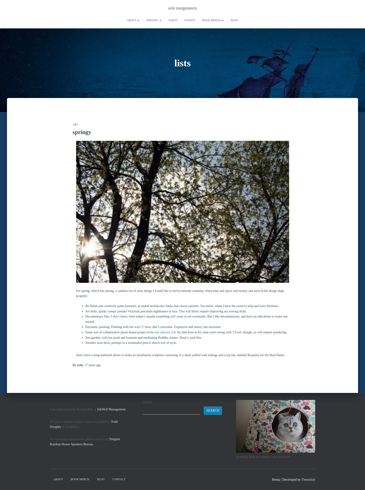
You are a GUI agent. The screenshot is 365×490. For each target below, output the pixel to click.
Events (189, 20)
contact (118, 479)
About (133, 20)
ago (92, 365)
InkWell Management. (111, 409)
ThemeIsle (308, 479)
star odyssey (163, 332)
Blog (234, 20)
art (75, 124)
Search (147, 402)
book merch (213, 20)
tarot (172, 20)
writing (153, 20)
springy (82, 132)
